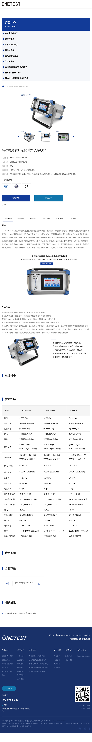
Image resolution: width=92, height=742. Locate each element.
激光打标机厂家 (25, 735)
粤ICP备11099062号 (43, 730)
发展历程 (20, 672)
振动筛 (83, 732)
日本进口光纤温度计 (13, 73)
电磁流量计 (14, 735)
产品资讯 (57, 672)
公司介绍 (20, 665)
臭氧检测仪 (25, 86)
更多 (3, 684)
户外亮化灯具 (37, 732)
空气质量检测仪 (11, 56)
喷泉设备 (67, 732)
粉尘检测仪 (9, 50)
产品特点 (33, 220)
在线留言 (30, 198)
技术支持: (54, 730)
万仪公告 (57, 665)
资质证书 (20, 684)
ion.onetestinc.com (83, 665)
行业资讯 (57, 669)
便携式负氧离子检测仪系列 (38, 672)
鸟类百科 (59, 732)
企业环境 (20, 676)
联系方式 (68, 665)
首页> (11, 86)
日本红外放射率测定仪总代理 (16, 78)
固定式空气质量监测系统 (37, 669)
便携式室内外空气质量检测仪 (39, 676)
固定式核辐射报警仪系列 (37, 680)
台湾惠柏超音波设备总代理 (16, 67)
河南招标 (75, 732)
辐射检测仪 (9, 39)
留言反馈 (68, 669)
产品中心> (16, 86)
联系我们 (10, 697)
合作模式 (20, 688)
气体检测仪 (9, 61)
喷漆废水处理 (25, 732)
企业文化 (20, 669)
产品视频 (8, 220)
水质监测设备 (48, 732)
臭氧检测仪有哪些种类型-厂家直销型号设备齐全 (25, 622)
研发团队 (20, 680)
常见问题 (57, 676)
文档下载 (72, 220)
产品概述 (21, 220)
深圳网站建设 (62, 730)
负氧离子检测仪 (11, 33)
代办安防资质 (14, 732)
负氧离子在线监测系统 (37, 665)
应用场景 (59, 220)
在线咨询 (10, 198)
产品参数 (46, 220)
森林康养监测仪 (11, 45)
